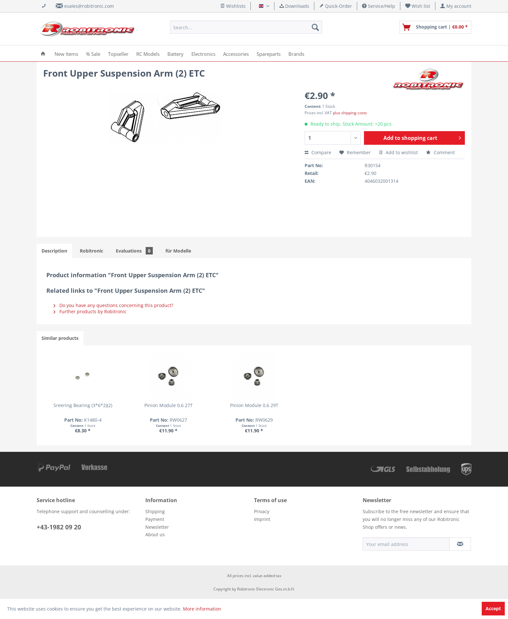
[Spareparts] (268, 53)
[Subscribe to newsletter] (460, 544)
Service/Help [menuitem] (378, 6)
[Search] (315, 27)
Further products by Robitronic (90, 311)
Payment (154, 519)
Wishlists (233, 6)
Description (54, 251)
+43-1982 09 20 (59, 527)
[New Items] (66, 53)
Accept (493, 608)
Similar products (60, 338)
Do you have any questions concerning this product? (113, 305)
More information (202, 609)
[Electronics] (203, 53)
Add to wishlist (398, 152)
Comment (440, 152)
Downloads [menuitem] (294, 6)
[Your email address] (406, 544)
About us (155, 534)
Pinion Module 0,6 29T (254, 405)
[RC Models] (147, 53)
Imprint (262, 519)
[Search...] (246, 27)
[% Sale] (93, 53)
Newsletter (157, 527)
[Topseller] (118, 53)
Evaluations (134, 250)
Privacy (261, 511)
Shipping (155, 511)
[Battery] (175, 53)
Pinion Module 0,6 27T (168, 405)
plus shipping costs (350, 113)
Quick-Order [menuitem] (335, 6)
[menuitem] (417, 6)
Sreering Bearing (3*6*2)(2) (83, 405)
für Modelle (178, 251)
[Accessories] (236, 53)
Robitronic (91, 251)
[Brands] (296, 53)
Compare (318, 152)
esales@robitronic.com (89, 6)
